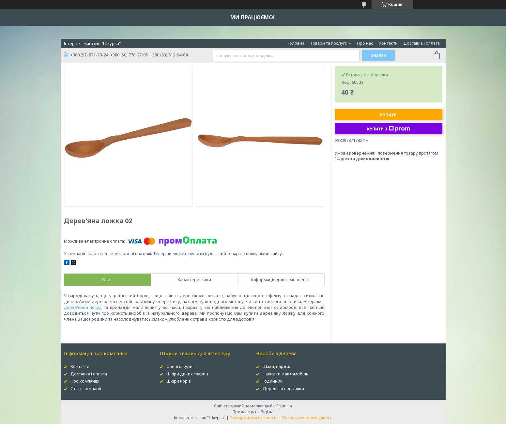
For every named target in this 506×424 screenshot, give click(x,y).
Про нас (365, 43)
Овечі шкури (179, 366)
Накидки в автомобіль (285, 374)
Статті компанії (85, 388)
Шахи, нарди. (276, 366)
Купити (388, 115)
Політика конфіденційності (307, 417)
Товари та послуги (328, 43)
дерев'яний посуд (83, 307)
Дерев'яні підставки (283, 388)
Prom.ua (284, 406)
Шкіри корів (178, 381)
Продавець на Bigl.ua (253, 412)
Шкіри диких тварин (187, 374)
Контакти (388, 43)
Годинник (273, 381)
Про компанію (84, 381)
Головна (296, 43)
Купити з (388, 129)
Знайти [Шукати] (378, 55)
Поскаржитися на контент (254, 417)
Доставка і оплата (421, 43)
